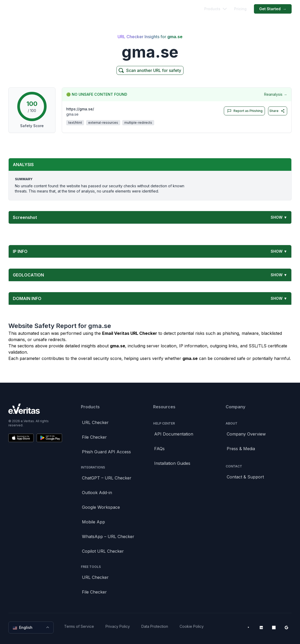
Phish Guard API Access (106, 451)
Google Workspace (101, 507)
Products (215, 9)
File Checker (94, 437)
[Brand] (35, 409)
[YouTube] (248, 627)
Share (277, 111)
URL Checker (95, 422)
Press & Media (241, 448)
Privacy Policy (117, 626)
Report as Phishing (244, 111)
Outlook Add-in (97, 492)
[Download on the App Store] (21, 438)
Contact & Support (245, 476)
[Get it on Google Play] (49, 438)
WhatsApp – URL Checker (108, 536)
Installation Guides (172, 463)
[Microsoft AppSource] (274, 627)
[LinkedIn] (261, 627)
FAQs (159, 448)
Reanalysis (275, 94)
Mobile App (93, 521)
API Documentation (173, 434)
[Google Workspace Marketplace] (286, 627)
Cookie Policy (192, 626)
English (31, 627)
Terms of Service (79, 626)
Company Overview (246, 434)
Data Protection (154, 626)
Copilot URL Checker (103, 551)
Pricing (240, 9)
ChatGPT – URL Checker (106, 478)
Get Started (272, 9)
